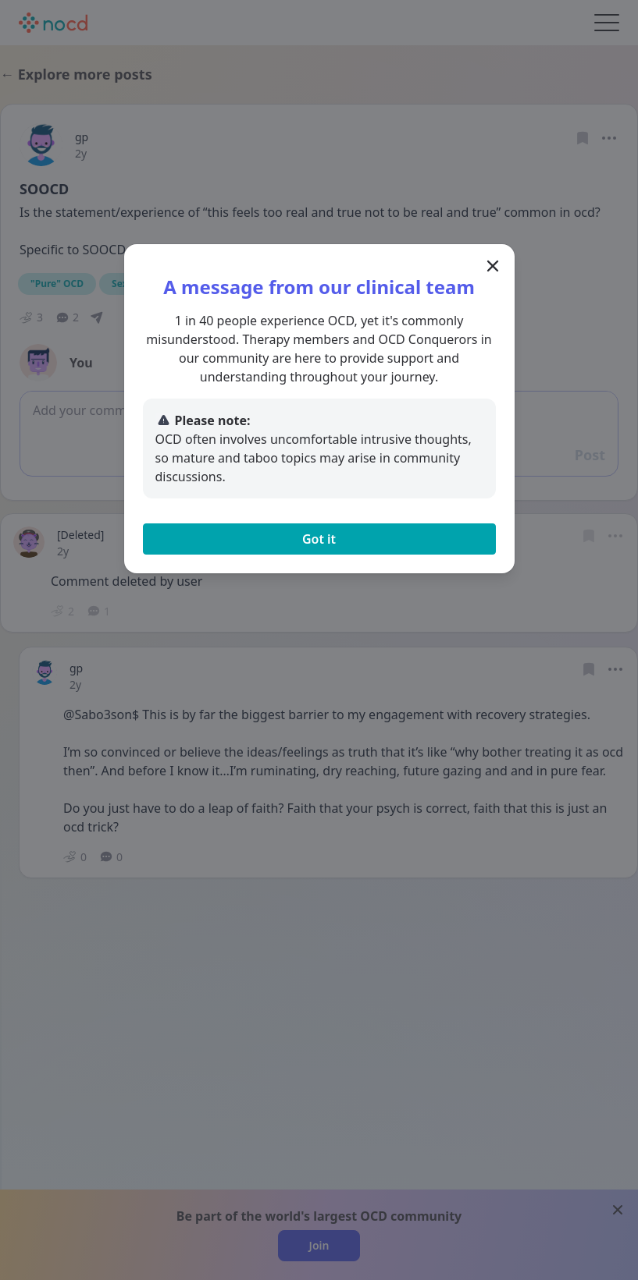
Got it (319, 539)
